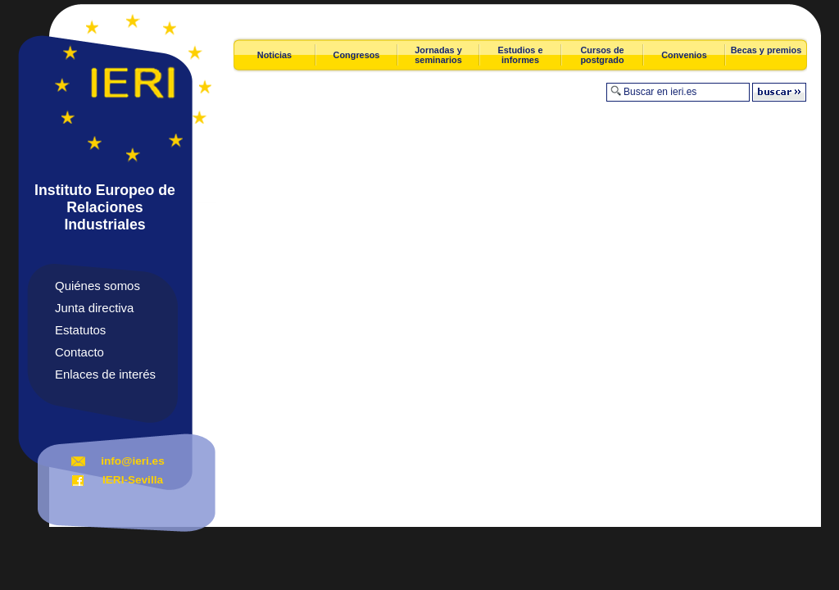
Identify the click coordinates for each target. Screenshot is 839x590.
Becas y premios (766, 50)
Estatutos (80, 330)
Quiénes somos (97, 286)
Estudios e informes (520, 55)
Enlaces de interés (105, 374)
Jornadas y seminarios (438, 55)
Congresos (356, 55)
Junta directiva (94, 308)
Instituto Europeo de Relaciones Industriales (104, 207)
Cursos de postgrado (602, 55)
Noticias (274, 55)
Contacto (79, 352)
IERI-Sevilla (132, 480)
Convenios (684, 55)
